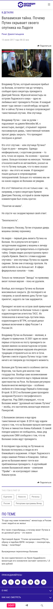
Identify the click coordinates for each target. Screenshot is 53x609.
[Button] (44, 45)
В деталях (8, 12)
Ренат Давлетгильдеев (13, 34)
